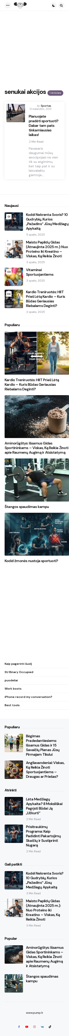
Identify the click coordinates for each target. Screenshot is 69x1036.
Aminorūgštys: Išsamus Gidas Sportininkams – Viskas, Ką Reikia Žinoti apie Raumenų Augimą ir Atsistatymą (36, 448)
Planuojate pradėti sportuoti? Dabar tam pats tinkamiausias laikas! (44, 125)
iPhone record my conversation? (28, 697)
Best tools (12, 705)
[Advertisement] (34, 47)
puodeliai (11, 680)
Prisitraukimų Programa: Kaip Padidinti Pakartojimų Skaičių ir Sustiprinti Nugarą (43, 836)
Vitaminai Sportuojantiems (39, 272)
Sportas (46, 106)
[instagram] (34, 1026)
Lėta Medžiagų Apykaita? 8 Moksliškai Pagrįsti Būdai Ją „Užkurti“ (44, 806)
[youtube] (27, 1026)
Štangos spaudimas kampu (27, 506)
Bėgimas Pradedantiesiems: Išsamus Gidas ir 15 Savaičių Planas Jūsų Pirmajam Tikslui (42, 745)
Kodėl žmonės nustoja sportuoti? (31, 561)
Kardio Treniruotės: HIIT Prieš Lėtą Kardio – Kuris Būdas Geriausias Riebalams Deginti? (45, 299)
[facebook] (19, 1026)
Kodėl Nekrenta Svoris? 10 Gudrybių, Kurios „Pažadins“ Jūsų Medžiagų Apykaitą (47, 221)
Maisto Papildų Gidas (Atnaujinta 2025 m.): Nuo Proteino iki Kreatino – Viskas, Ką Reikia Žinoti (47, 249)
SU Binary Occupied (19, 672)
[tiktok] (50, 1026)
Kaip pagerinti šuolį (18, 664)
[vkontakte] (42, 1026)
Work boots (13, 689)
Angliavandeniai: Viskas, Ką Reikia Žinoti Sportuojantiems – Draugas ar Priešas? (45, 769)
